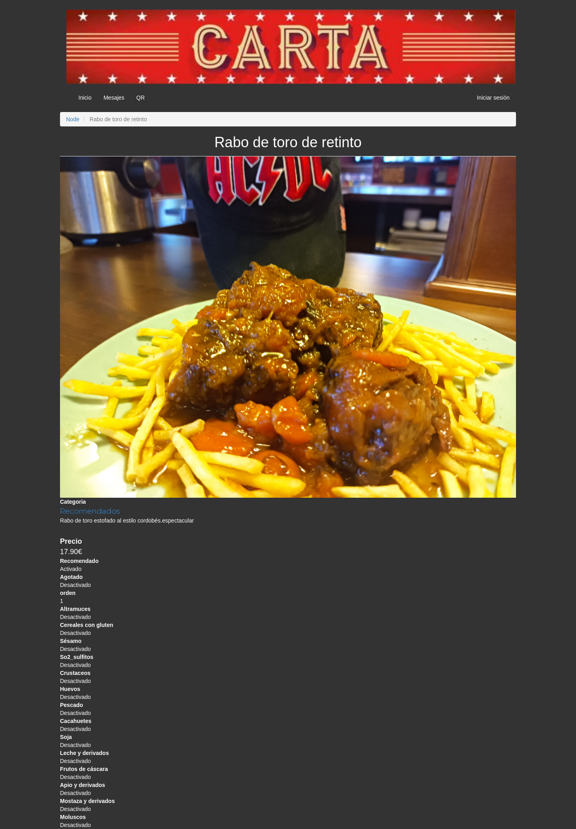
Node (72, 119)
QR (140, 97)
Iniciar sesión (493, 97)
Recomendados (90, 511)
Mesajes (114, 97)
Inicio (85, 97)
